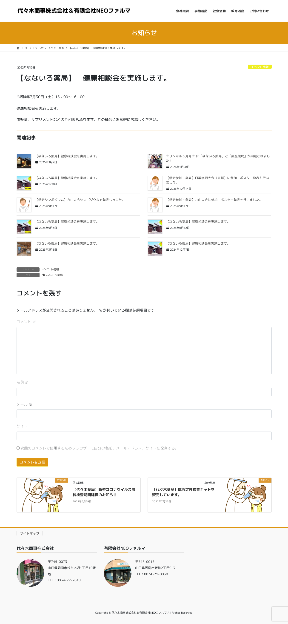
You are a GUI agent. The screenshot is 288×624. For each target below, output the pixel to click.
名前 (23, 382)
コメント (26, 321)
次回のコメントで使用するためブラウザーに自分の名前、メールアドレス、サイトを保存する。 (99, 448)
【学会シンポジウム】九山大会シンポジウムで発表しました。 (80, 200)
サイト (22, 426)
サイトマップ (29, 533)
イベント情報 (260, 67)
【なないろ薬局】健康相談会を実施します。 (67, 156)
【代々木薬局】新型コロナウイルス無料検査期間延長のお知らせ (104, 492)
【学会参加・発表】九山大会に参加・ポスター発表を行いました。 (214, 200)
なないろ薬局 (54, 275)
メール (24, 404)
